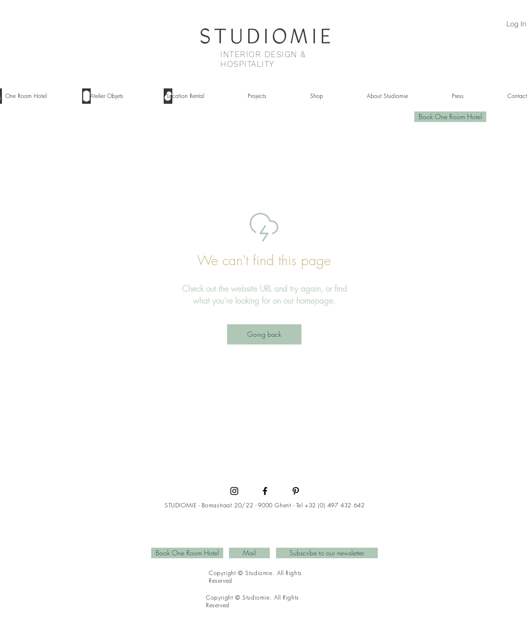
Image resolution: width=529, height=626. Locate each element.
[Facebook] (265, 491)
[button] (116, 96)
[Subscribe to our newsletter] (327, 553)
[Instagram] (234, 491)
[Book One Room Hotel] (450, 116)
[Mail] (249, 553)
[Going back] (264, 334)
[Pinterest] (295, 491)
